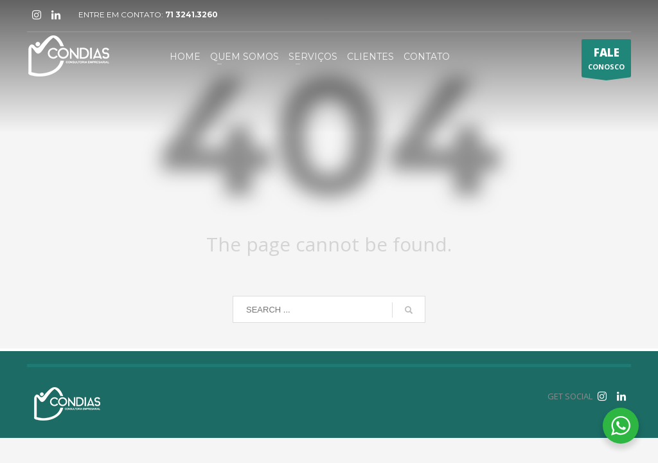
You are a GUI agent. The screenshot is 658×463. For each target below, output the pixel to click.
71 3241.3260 (191, 14)
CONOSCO (606, 61)
